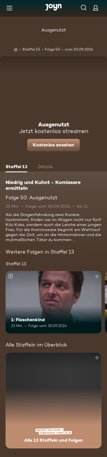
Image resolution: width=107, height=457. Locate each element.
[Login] (95, 8)
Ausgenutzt (53, 30)
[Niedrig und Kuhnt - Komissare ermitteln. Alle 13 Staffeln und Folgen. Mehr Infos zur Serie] (53, 400)
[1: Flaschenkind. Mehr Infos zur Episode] (53, 302)
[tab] (16, 167)
